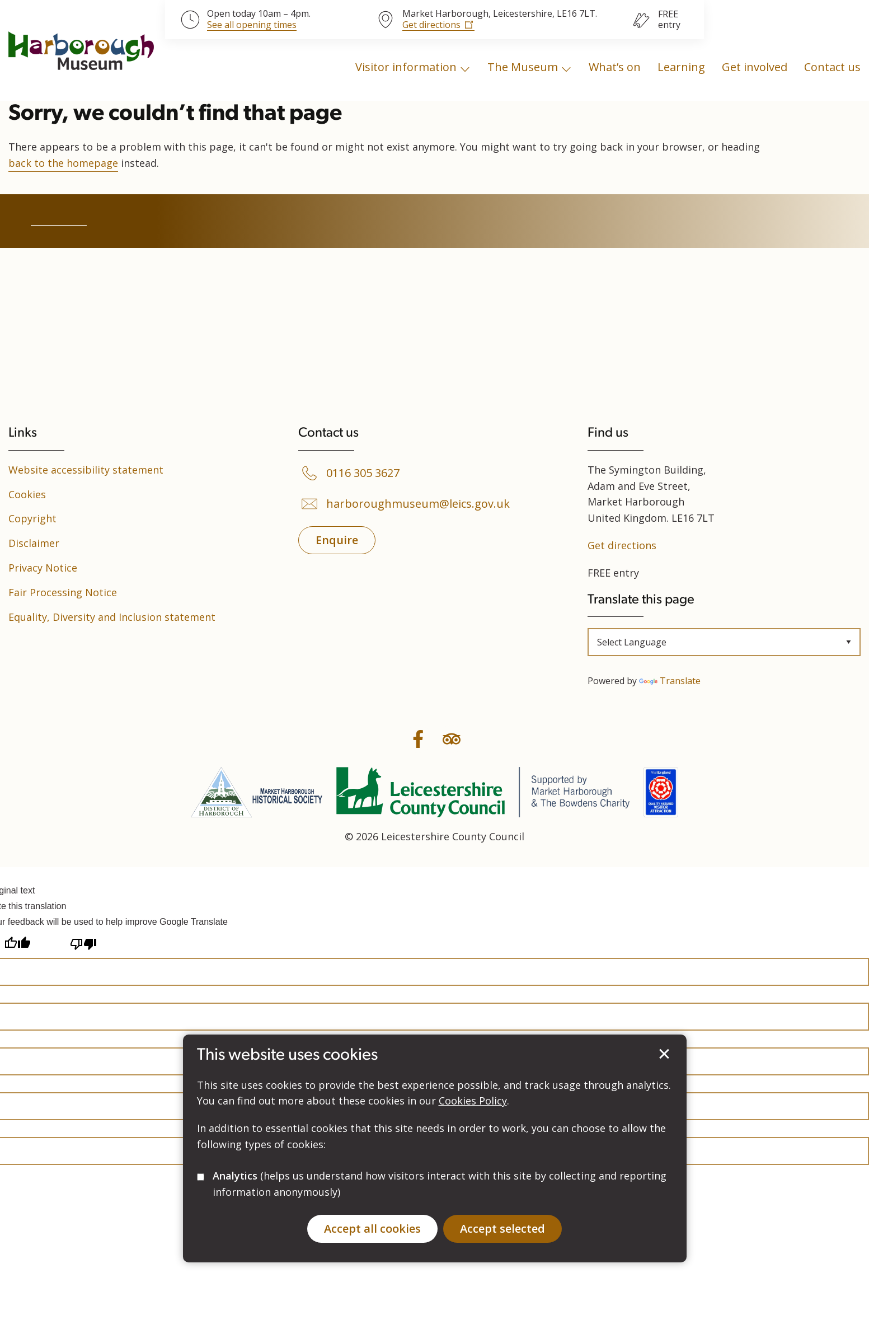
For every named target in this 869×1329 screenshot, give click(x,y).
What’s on (615, 66)
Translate (670, 681)
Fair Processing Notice (62, 592)
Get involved (754, 66)
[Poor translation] (83, 944)
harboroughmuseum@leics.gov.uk (418, 504)
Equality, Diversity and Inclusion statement (111, 617)
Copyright (32, 518)
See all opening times (252, 25)
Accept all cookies (372, 1228)
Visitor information (406, 66)
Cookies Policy (473, 1100)
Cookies (27, 494)
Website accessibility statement (85, 469)
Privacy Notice (42, 567)
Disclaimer (33, 543)
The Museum (522, 66)
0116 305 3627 (363, 473)
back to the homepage (63, 163)
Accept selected (664, 1054)
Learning (681, 66)
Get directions (431, 24)
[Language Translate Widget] (724, 642)
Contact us (832, 66)
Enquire (337, 539)
